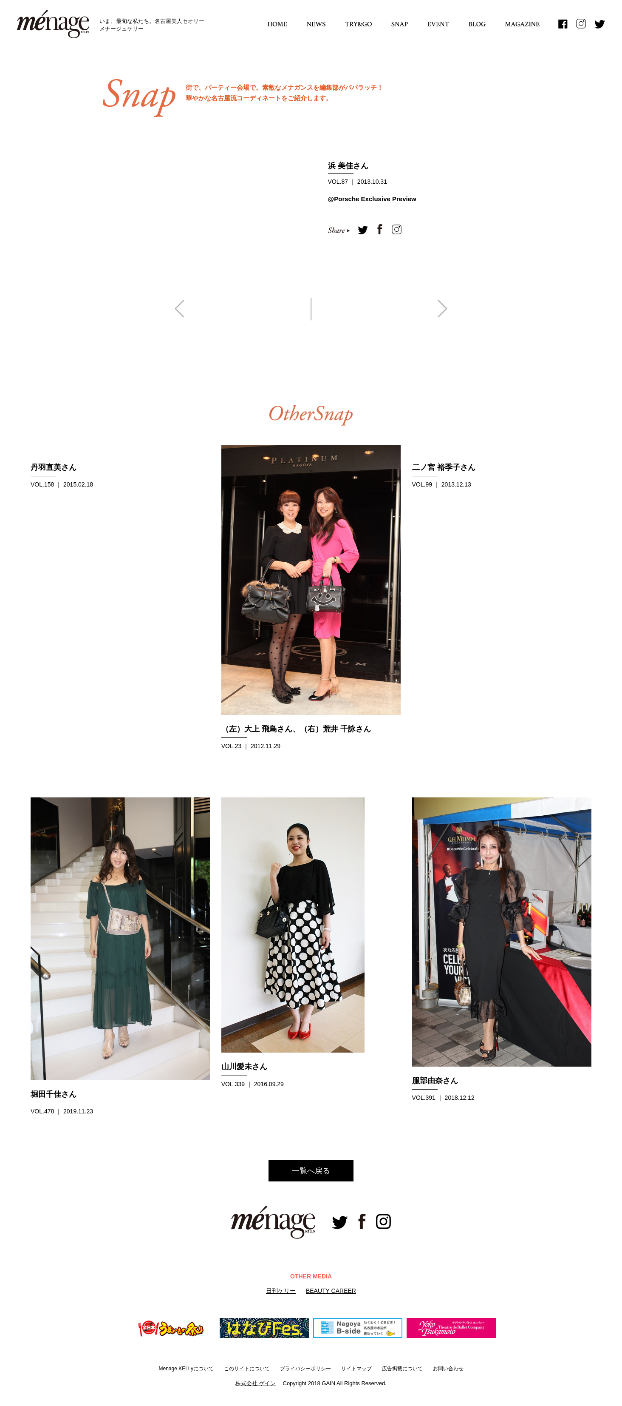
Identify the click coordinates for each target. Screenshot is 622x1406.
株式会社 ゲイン (255, 1383)
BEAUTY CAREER (331, 1290)
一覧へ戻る (311, 1171)
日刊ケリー (281, 1290)
